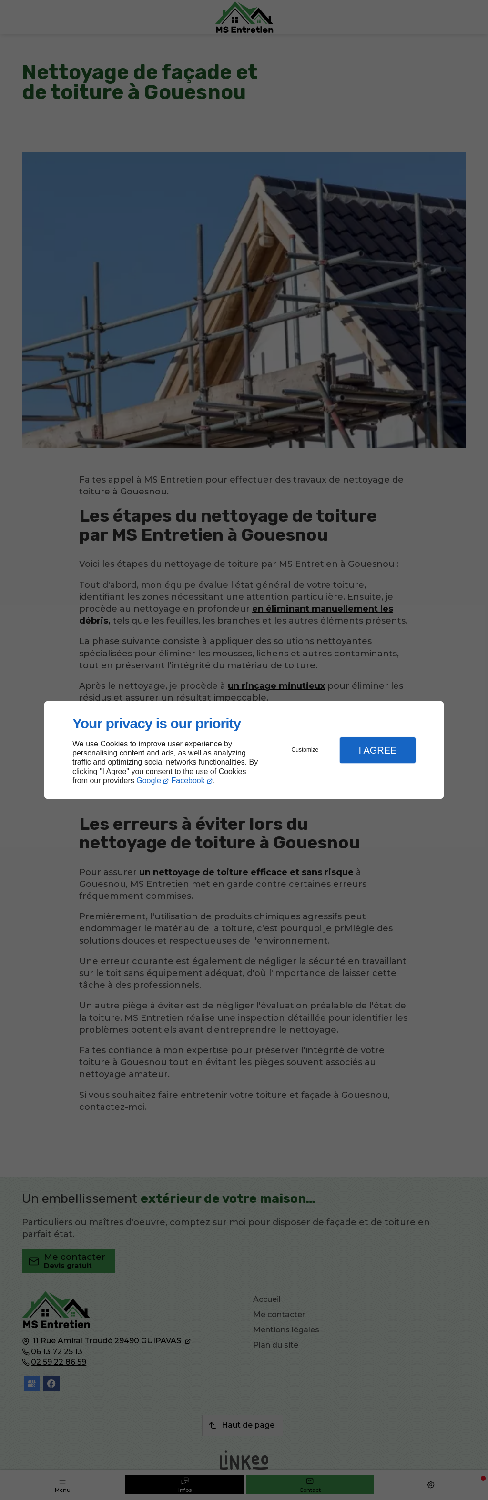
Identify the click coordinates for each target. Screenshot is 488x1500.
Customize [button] (305, 749)
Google (148, 780)
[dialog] (244, 750)
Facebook (188, 780)
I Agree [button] (377, 750)
